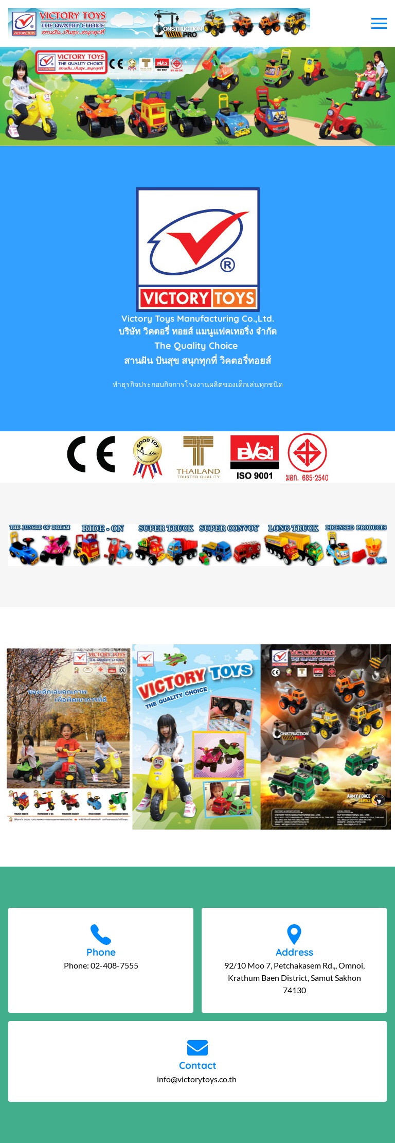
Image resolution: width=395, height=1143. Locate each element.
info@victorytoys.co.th (197, 1079)
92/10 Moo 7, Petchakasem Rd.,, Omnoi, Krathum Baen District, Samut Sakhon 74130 (294, 977)
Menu (379, 23)
